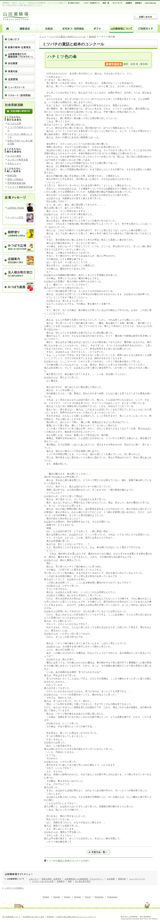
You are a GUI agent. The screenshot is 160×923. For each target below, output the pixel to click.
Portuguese (112, 897)
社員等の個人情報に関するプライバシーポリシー (76, 917)
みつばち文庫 (14, 123)
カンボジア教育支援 (17, 159)
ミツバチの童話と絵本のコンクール (67, 36)
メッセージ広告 (15, 217)
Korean (67, 897)
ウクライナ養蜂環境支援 (19, 187)
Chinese (56, 897)
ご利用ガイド (146, 28)
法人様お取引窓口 (83, 881)
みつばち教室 (14, 156)
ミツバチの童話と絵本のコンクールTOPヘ (68, 860)
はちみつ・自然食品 (73, 28)
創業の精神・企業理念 (18, 47)
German (77, 897)
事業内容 (18, 71)
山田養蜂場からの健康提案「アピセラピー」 (18, 55)
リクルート (37, 881)
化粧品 (49, 28)
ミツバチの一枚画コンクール (19, 135)
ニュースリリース (18, 87)
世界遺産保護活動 (16, 183)
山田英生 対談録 (15, 208)
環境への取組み (15, 179)
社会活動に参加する (18, 111)
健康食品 (25, 28)
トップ (42, 36)
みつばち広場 (47, 881)
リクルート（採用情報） (18, 95)
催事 (70, 881)
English (46, 897)
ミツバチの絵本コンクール (19, 128)
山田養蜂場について (121, 28)
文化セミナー (14, 163)
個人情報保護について (11, 917)
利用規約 (50, 917)
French (88, 897)
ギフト (97, 28)
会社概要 (18, 63)
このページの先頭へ (14, 888)
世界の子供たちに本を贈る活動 (19, 142)
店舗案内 (60, 881)
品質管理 (18, 79)
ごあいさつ (18, 39)
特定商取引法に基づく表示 (33, 917)
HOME (7, 28)
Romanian (99, 897)
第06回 (92, 36)
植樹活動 (11, 175)
